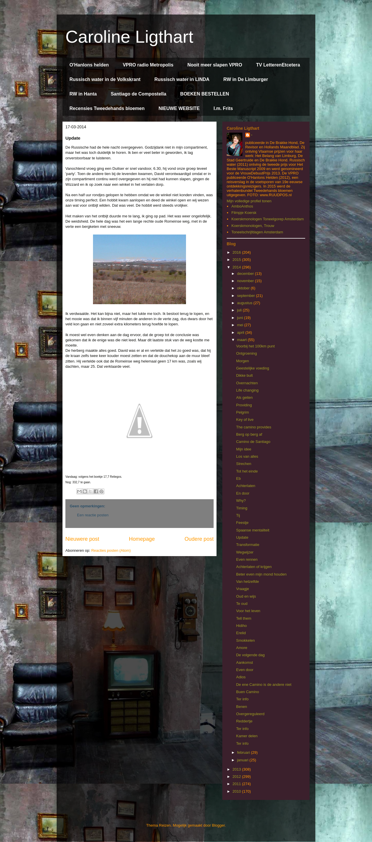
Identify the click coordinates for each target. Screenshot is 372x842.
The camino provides (253, 427)
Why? (241, 500)
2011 (237, 784)
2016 (237, 252)
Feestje (242, 522)
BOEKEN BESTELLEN (204, 93)
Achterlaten (245, 486)
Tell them (243, 618)
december (246, 273)
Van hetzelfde (247, 581)
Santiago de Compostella (138, 93)
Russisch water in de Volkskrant (104, 79)
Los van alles (247, 456)
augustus (245, 303)
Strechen (243, 463)
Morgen (242, 361)
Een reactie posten (92, 515)
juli (240, 310)
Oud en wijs (246, 596)
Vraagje (242, 589)
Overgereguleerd (250, 714)
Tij (238, 515)
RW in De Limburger (245, 79)
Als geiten (244, 397)
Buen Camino (247, 692)
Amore (241, 648)
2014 (237, 267)
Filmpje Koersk (243, 212)
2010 (237, 791)
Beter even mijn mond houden (261, 574)
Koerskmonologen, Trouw (252, 225)
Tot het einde (246, 471)
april (241, 332)
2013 (237, 769)
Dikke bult (244, 375)
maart (242, 340)
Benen (241, 706)
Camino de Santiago (253, 441)
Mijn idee (243, 449)
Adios (241, 677)
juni (240, 317)
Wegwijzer (244, 552)
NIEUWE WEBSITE (178, 108)
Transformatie (247, 544)
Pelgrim (242, 412)
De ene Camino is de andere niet (263, 684)
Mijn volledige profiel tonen (249, 201)
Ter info (242, 699)
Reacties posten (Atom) (111, 550)
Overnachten (246, 383)
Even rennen (246, 559)
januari (243, 760)
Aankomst (244, 662)
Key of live (244, 419)
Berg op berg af (249, 434)
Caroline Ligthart (129, 36)
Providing (244, 405)
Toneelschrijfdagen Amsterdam (257, 232)
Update (242, 537)
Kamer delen (246, 736)
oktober (244, 288)
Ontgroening (246, 353)
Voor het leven (248, 611)
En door (242, 493)
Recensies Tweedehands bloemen (106, 108)
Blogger (218, 825)
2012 (237, 776)
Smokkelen (245, 640)
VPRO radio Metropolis (148, 64)
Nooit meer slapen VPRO (214, 64)
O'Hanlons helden (89, 64)
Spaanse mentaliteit (252, 530)
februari (244, 752)
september (246, 295)
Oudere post (199, 539)
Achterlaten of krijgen (253, 567)
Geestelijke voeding (252, 368)
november (246, 281)
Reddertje (244, 721)
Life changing (247, 390)
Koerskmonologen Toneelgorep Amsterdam (267, 219)
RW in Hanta (83, 93)
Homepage (142, 539)
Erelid (241, 633)
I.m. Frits (223, 108)
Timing (241, 508)
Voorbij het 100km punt (255, 346)
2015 (237, 259)
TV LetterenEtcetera (278, 64)
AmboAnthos (242, 206)
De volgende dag (250, 655)
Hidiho (241, 625)
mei (240, 325)
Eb (238, 478)
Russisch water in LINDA (181, 79)
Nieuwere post (82, 539)
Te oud (241, 603)
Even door (244, 670)
